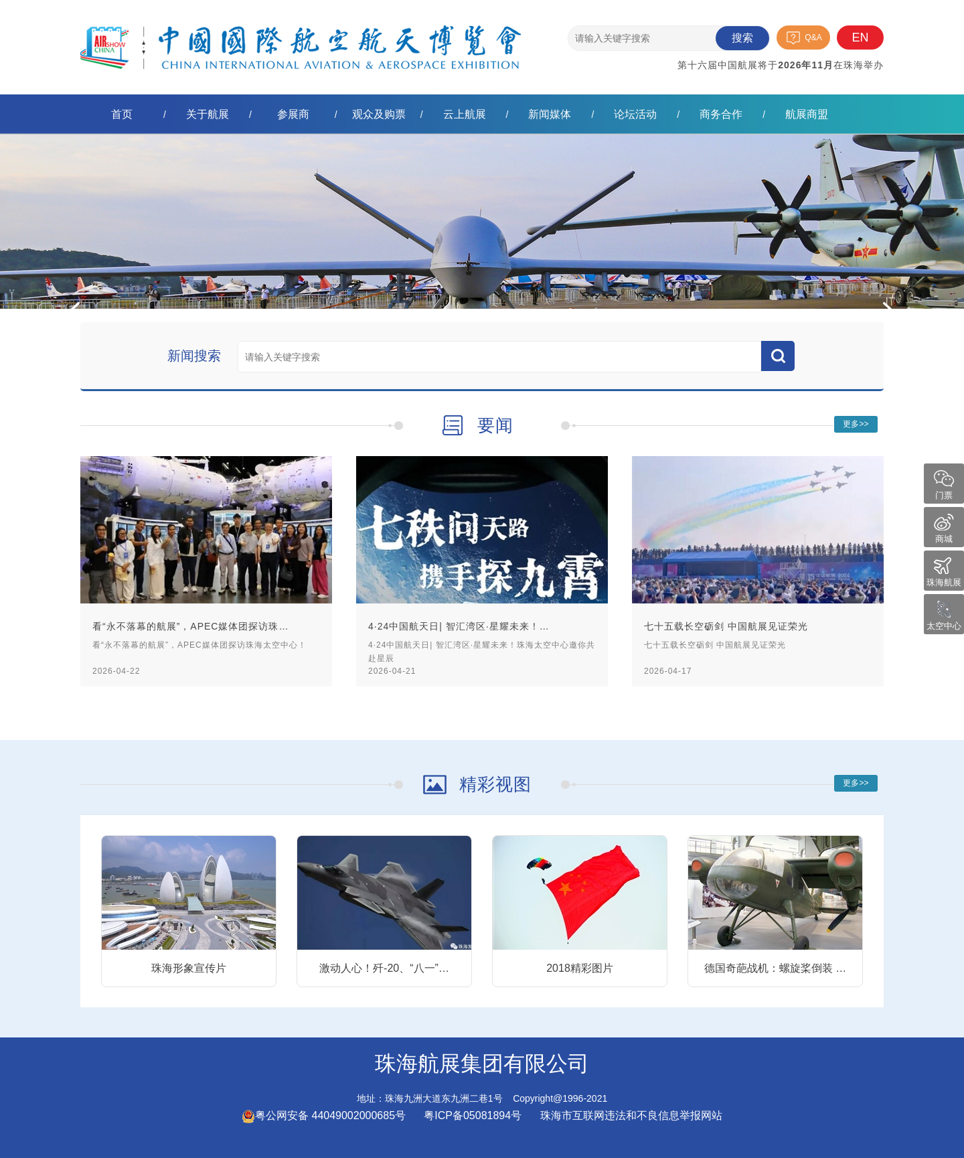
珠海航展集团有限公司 (300, 36)
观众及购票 (379, 114)
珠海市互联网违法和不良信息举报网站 (631, 1115)
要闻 (495, 425)
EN (860, 37)
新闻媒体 (549, 114)
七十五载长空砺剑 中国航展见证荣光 (726, 626)
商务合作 (721, 114)
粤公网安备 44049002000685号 (324, 1115)
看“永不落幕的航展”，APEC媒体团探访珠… (190, 626)
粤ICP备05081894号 (474, 1115)
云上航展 (464, 114)
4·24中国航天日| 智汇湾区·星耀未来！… (459, 626)
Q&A (813, 37)
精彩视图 (495, 784)
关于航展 (207, 114)
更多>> (855, 424)
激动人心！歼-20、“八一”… (384, 968)
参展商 (293, 114)
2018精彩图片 (579, 968)
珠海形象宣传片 (188, 968)
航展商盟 (806, 114)
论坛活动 (635, 114)
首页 (122, 114)
